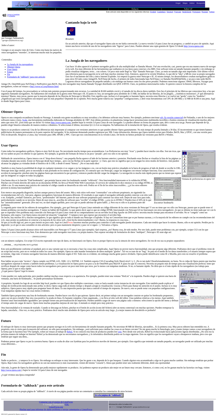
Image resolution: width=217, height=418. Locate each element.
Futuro (10, 72)
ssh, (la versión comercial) (172, 117)
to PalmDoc (12, 16)
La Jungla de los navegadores (20, 64)
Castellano (161, 12)
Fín (8, 74)
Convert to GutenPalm (13, 14)
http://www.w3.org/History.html (44, 86)
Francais (177, 12)
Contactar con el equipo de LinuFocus (56, 403)
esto (120, 332)
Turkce (212, 12)
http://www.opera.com (194, 46)
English (153, 12)
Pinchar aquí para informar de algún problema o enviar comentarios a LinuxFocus (56, 410)
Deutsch (170, 12)
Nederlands (186, 12)
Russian (205, 12)
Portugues (196, 12)
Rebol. (70, 332)
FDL (67, 405)
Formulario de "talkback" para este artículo (26, 77)
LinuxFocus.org (56, 408)
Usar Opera (12, 69)
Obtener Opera (13, 67)
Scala (24, 120)
